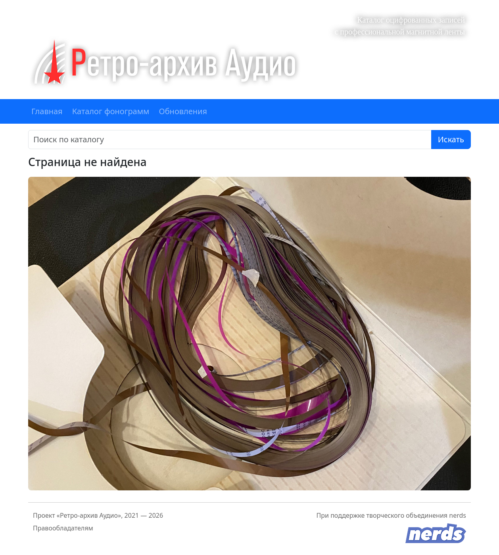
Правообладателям (63, 528)
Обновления (183, 111)
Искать (451, 139)
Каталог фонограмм (111, 111)
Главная (47, 111)
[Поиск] (230, 139)
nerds (457, 515)
